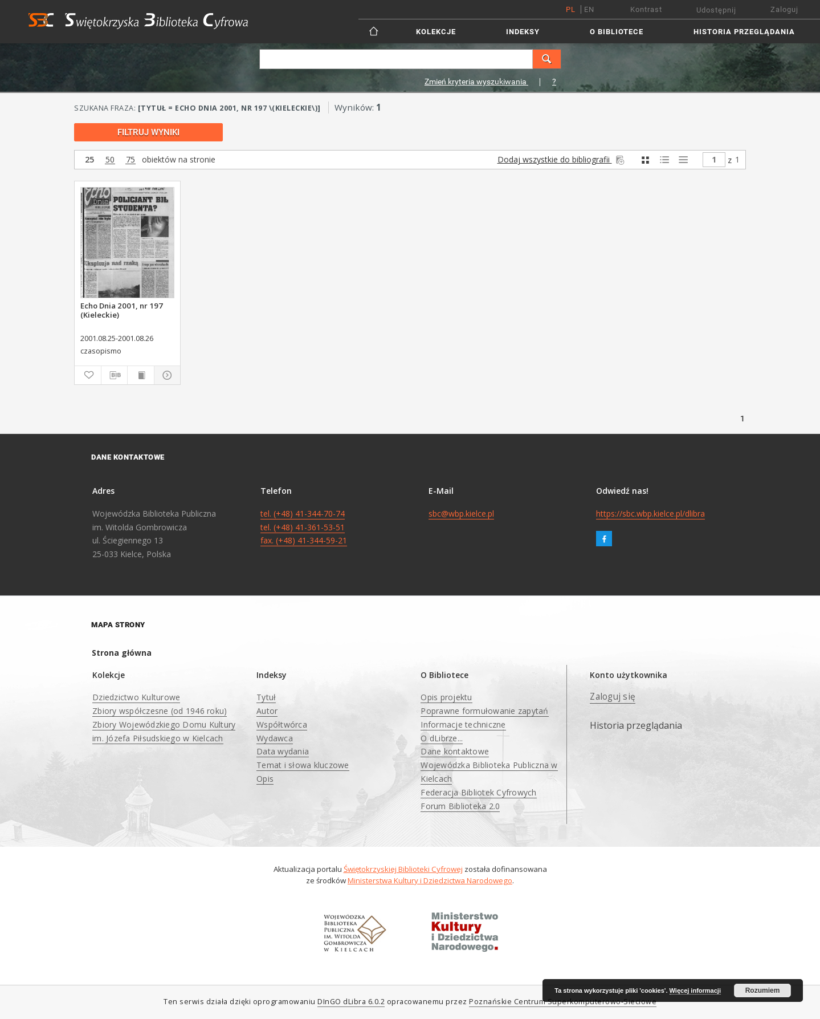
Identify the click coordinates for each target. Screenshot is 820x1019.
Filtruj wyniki (148, 132)
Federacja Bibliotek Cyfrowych (478, 792)
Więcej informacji (695, 990)
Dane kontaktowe (455, 751)
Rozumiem (762, 990)
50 (110, 160)
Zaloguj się (612, 697)
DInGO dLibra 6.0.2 (351, 1001)
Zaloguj (784, 9)
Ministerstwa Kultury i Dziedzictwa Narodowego (430, 880)
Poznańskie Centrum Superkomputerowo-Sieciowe (562, 1001)
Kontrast (646, 9)
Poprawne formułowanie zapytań (484, 710)
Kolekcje (436, 31)
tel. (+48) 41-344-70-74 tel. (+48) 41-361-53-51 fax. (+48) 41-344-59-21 (303, 527)
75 (130, 160)
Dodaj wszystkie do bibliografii (561, 159)
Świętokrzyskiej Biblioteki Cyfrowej (403, 869)
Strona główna (122, 652)
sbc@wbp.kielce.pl (461, 513)
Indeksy (523, 31)
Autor (267, 710)
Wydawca (274, 738)
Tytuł (266, 697)
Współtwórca (281, 724)
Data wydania (282, 751)
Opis (265, 778)
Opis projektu (446, 697)
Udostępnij (716, 10)
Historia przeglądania (744, 31)
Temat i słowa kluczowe (302, 765)
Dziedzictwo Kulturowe (136, 697)
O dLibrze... (442, 738)
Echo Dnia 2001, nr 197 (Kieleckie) (121, 310)
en (589, 9)
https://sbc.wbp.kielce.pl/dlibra (650, 513)
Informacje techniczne (463, 724)
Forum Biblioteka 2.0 (460, 806)
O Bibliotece (616, 31)
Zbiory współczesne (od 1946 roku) (159, 710)
